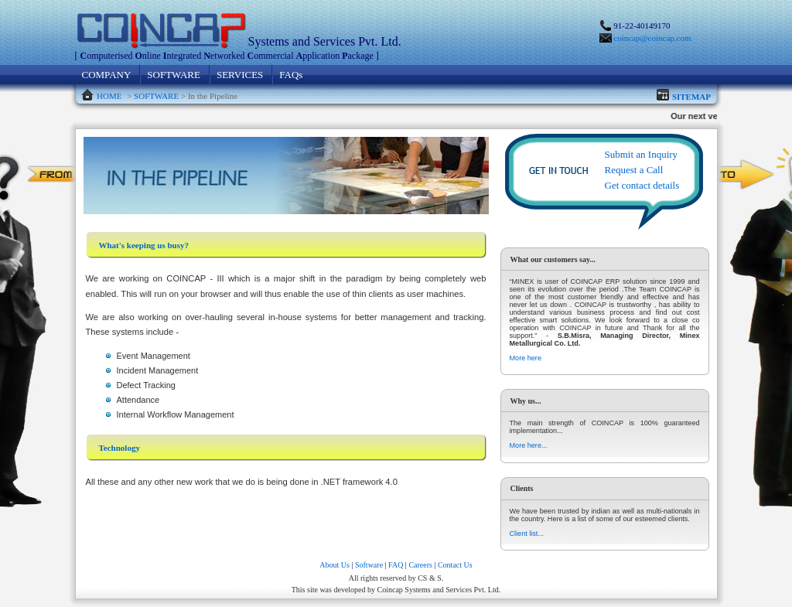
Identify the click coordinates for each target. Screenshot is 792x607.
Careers (420, 565)
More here (525, 358)
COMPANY (106, 74)
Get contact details (642, 185)
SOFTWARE (173, 74)
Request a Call (634, 170)
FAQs (290, 74)
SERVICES (240, 74)
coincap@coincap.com (652, 38)
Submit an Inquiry (641, 154)
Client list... (527, 533)
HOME (109, 96)
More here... (529, 445)
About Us (334, 565)
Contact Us (455, 565)
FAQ (395, 565)
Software (369, 565)
